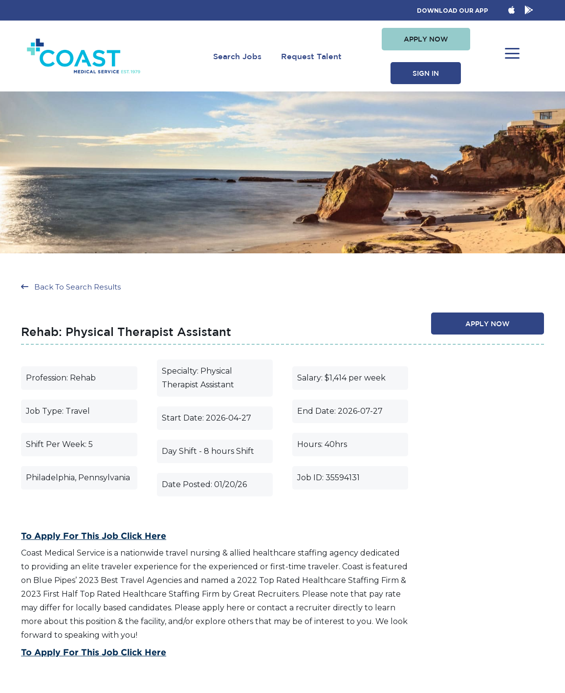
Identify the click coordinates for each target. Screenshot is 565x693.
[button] (426, 39)
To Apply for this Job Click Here (93, 535)
